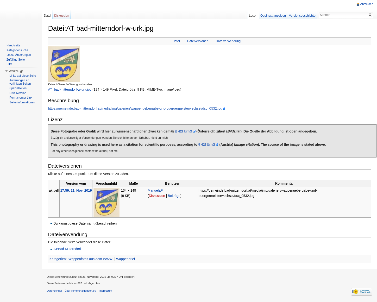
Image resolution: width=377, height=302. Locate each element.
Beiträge (174, 196)
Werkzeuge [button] (16, 71)
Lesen (253, 15)
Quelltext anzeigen (273, 15)
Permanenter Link (20, 97)
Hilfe (9, 64)
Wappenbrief (125, 259)
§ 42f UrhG (184, 131)
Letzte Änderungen (18, 55)
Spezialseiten (17, 88)
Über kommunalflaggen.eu (80, 290)
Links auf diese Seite (22, 75)
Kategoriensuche (17, 50)
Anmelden (366, 4)
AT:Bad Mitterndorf (67, 249)
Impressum (105, 290)
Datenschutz (54, 290)
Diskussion (157, 196)
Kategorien (58, 259)
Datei (176, 41)
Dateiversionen (198, 41)
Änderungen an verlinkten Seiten (20, 82)
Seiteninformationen (22, 102)
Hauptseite (13, 45)
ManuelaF (155, 190)
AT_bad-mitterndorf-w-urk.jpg (70, 89)
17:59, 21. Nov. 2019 (76, 190)
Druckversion (17, 93)
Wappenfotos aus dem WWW (91, 259)
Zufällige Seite (15, 59)
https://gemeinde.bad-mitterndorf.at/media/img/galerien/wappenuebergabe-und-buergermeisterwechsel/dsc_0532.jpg (135, 108)
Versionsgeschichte (302, 15)
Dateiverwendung (228, 41)
